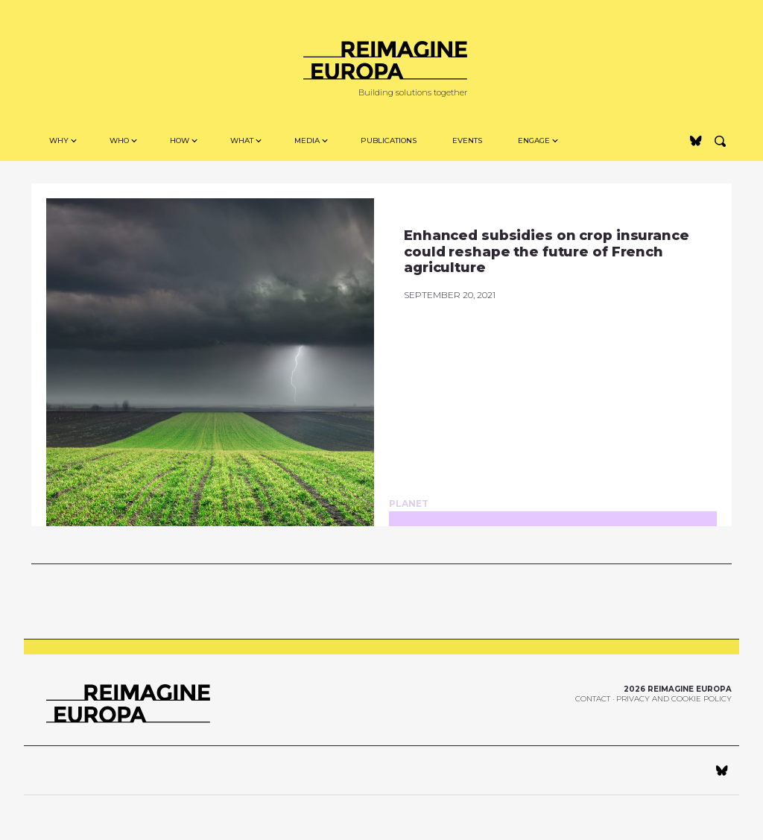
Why (59, 140)
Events (467, 140)
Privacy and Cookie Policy (674, 699)
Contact (592, 699)
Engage (534, 140)
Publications (389, 140)
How (179, 140)
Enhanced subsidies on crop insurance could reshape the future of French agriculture (546, 251)
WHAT (241, 140)
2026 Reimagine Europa (678, 689)
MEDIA (307, 140)
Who (119, 140)
